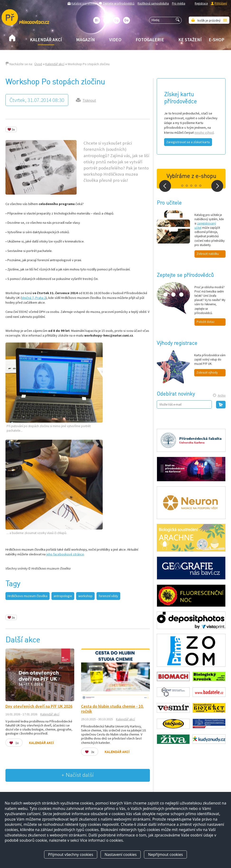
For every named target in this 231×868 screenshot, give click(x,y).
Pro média (178, 3)
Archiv (222, 395)
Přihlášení (221, 3)
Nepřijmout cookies (165, 854)
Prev (165, 186)
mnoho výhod (204, 132)
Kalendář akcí (46, 39)
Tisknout (89, 100)
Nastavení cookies (121, 854)
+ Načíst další (77, 775)
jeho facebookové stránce (65, 554)
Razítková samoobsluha (153, 3)
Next (217, 186)
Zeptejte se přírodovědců (118, 3)
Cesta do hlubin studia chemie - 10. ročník (112, 709)
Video (115, 39)
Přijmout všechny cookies (70, 854)
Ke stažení (190, 39)
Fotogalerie (150, 39)
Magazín (85, 39)
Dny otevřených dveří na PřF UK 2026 (38, 706)
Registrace (201, 3)
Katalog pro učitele (83, 3)
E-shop (216, 39)
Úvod (38, 64)
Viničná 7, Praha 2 (34, 298)
